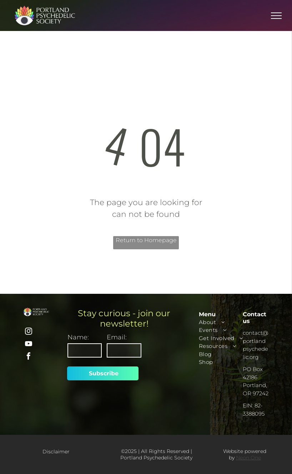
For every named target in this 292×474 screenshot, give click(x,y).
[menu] (276, 15)
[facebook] (28, 357)
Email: (117, 337)
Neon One (248, 457)
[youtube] (28, 344)
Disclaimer (56, 451)
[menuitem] (225, 322)
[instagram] (28, 332)
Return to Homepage (146, 240)
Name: (78, 337)
